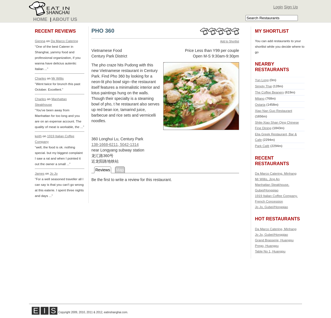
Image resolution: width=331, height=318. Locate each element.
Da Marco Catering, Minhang (275, 173)
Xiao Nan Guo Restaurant (273, 110)
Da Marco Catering (64, 41)
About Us (64, 19)
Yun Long (262, 80)
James (39, 173)
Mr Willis (58, 78)
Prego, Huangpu (267, 245)
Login (278, 7)
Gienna (40, 41)
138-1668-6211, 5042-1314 (115, 144)
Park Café (262, 146)
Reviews (102, 170)
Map (120, 170)
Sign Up (291, 7)
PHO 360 (102, 31)
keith (38, 136)
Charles (40, 78)
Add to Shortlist (229, 41)
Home (40, 19)
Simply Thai (263, 86)
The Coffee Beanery (269, 92)
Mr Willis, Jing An (267, 179)
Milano (259, 98)
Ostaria (260, 104)
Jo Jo (54, 173)
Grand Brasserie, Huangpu (274, 240)
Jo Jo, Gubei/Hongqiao (271, 207)
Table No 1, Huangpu (270, 251)
